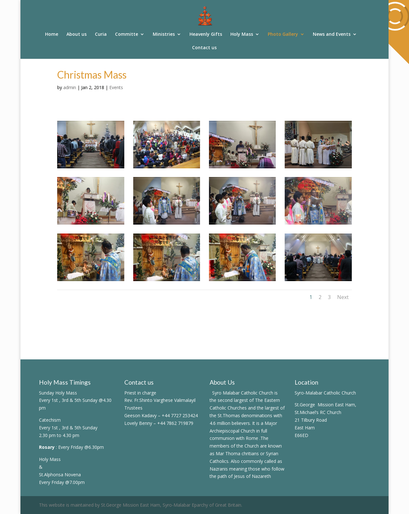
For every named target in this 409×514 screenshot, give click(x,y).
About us (76, 34)
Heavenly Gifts (205, 34)
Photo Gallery (283, 34)
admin (69, 87)
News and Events (332, 34)
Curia (101, 34)
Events (116, 87)
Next (343, 297)
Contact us (204, 47)
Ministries (164, 34)
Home (51, 34)
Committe (126, 34)
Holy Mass (241, 34)
